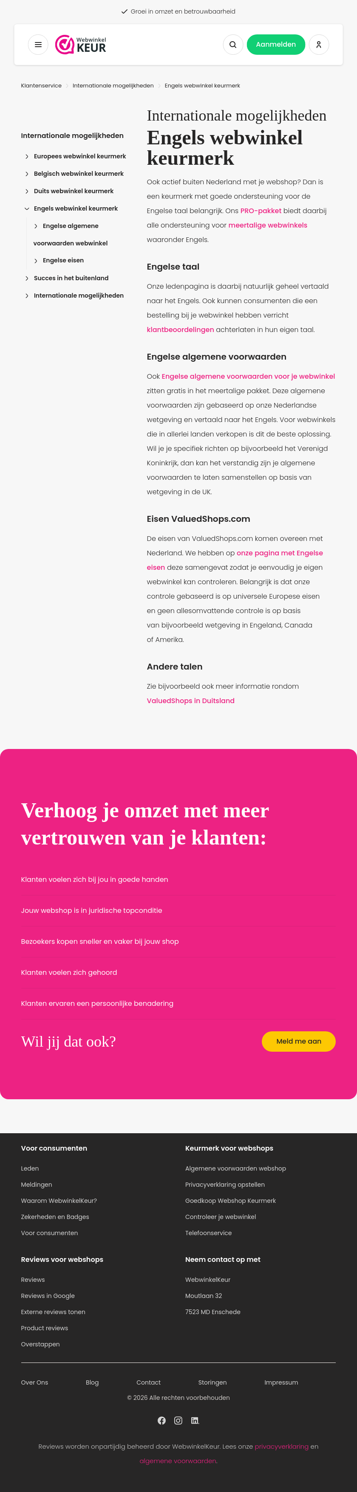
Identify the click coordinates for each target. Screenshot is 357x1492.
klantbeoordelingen (180, 330)
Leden (30, 1168)
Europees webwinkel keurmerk (75, 156)
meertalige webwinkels (268, 225)
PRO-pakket (261, 211)
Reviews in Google (48, 1296)
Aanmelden (276, 44)
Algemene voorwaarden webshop (235, 1168)
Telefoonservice (208, 1233)
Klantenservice (41, 86)
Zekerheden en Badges (55, 1217)
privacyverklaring (282, 1446)
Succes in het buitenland (67, 278)
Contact (148, 1382)
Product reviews (44, 1328)
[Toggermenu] (38, 44)
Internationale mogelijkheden (113, 86)
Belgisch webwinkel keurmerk (74, 173)
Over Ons (34, 1382)
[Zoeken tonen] (233, 44)
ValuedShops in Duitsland (191, 701)
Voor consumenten (49, 1233)
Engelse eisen (59, 260)
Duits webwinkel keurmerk (69, 191)
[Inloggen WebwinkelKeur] (319, 44)
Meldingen (36, 1184)
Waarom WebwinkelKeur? (59, 1200)
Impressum (281, 1382)
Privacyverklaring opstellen (225, 1184)
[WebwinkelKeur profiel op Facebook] (162, 1420)
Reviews (33, 1279)
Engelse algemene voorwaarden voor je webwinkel (248, 376)
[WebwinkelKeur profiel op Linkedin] (195, 1420)
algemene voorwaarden (177, 1460)
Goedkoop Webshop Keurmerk (230, 1200)
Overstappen (40, 1344)
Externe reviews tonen (53, 1312)
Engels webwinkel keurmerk (71, 208)
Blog (92, 1382)
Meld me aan (298, 1041)
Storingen (212, 1382)
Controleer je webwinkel (220, 1217)
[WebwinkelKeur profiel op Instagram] (178, 1420)
